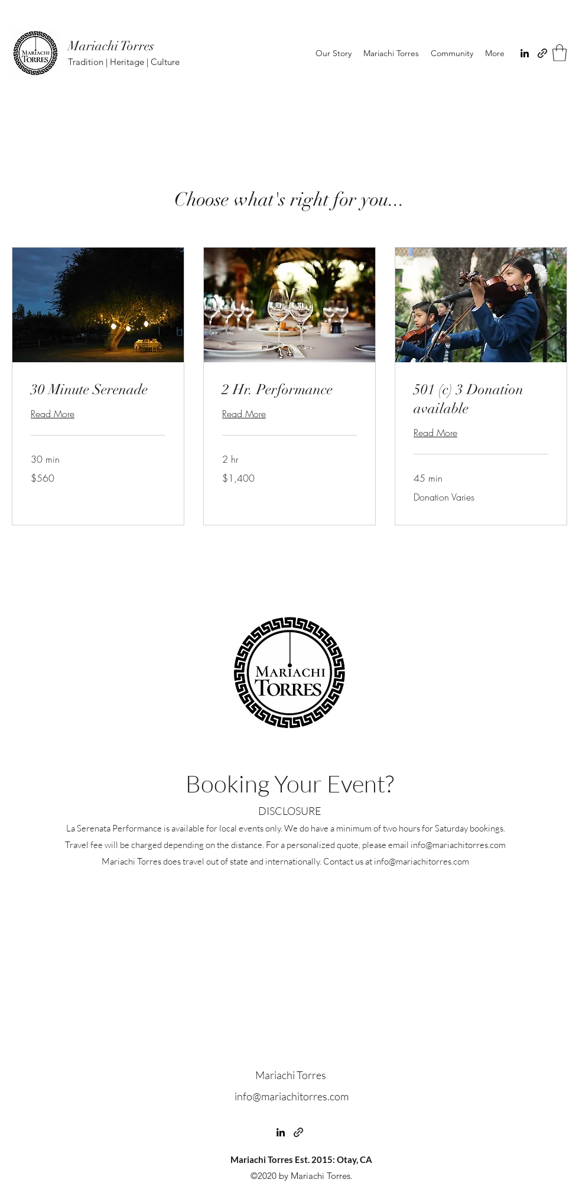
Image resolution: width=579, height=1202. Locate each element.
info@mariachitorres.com (458, 844)
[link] (98, 390)
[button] (559, 52)
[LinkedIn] (525, 53)
